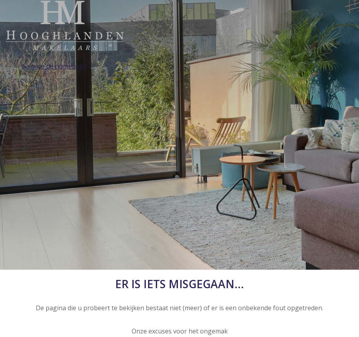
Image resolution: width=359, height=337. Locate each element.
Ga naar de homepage (54, 66)
